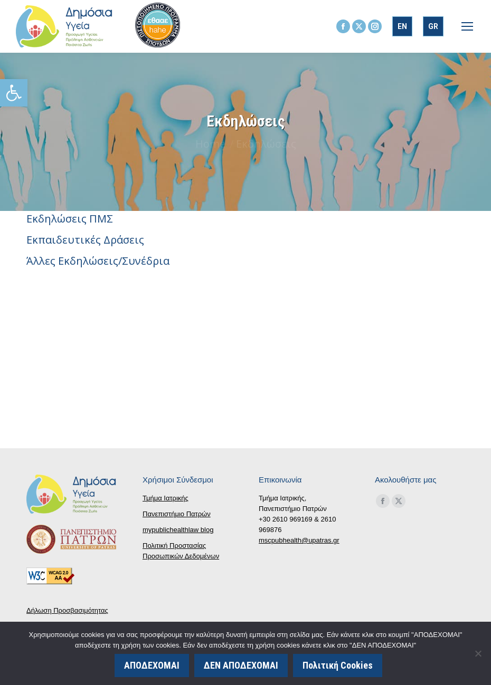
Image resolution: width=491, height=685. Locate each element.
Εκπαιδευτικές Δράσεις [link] (85, 240)
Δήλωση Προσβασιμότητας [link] (67, 610)
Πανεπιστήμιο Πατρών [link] (177, 514)
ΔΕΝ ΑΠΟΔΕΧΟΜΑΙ (241, 665)
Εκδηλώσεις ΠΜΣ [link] (69, 218)
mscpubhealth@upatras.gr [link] (299, 540)
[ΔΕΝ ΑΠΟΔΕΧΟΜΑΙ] (478, 653)
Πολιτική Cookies (338, 665)
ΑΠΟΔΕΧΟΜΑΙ (152, 665)
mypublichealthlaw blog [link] (178, 530)
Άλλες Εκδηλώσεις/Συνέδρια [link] (97, 261)
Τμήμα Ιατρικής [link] (165, 498)
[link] (13, 93)
